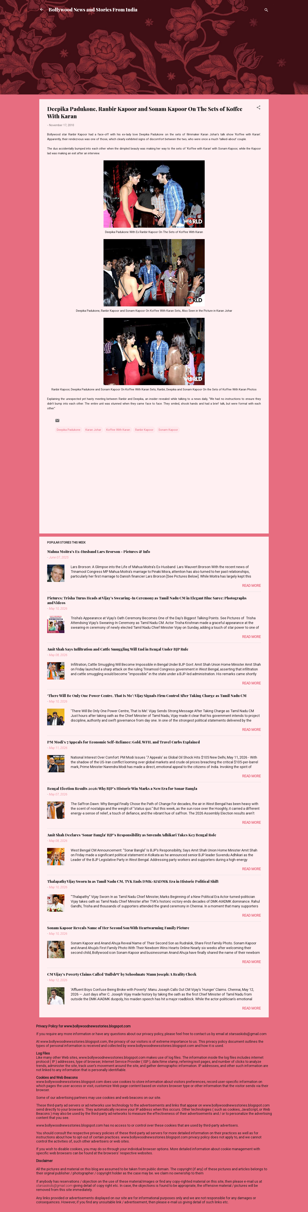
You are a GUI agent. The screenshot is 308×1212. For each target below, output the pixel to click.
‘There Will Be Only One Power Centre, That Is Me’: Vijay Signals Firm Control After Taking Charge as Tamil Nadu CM (147, 695)
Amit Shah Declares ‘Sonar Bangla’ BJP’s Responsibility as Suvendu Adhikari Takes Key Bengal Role (131, 835)
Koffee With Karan (118, 430)
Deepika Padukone (68, 430)
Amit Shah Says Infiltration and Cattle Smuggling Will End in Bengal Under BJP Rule (117, 649)
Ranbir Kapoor (144, 430)
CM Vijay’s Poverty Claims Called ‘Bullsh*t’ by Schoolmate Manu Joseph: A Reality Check (121, 974)
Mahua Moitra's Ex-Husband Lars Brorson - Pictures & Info (98, 551)
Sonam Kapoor (168, 430)
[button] (258, 108)
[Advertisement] (154, 32)
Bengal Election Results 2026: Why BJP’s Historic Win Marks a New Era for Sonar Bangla (122, 788)
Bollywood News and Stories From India (93, 9)
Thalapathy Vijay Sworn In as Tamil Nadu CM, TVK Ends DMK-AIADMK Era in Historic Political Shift (132, 881)
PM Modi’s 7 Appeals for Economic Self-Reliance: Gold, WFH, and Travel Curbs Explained (123, 742)
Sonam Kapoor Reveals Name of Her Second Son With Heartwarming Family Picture (118, 927)
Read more (251, 585)
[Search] (266, 11)
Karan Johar (93, 430)
